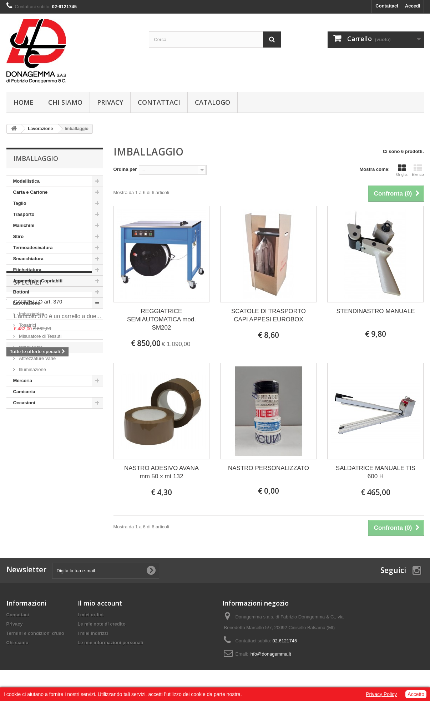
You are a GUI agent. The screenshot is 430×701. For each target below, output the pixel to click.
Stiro (18, 236)
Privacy (110, 102)
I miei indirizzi (93, 633)
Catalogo (212, 102)
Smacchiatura (28, 258)
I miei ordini (91, 614)
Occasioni (24, 402)
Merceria (22, 380)
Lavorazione (26, 303)
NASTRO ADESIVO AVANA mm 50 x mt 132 (161, 472)
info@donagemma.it (270, 654)
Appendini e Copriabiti (38, 280)
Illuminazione (32, 369)
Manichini (24, 225)
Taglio (19, 203)
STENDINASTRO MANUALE (375, 311)
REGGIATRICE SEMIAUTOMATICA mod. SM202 (161, 319)
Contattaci (386, 6)
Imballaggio (30, 347)
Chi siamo (65, 102)
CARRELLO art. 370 (38, 449)
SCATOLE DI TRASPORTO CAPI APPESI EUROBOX (268, 315)
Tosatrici (27, 325)
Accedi (412, 6)
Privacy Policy (381, 694)
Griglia (402, 170)
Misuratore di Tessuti (40, 336)
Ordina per (125, 169)
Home (24, 102)
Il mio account (100, 603)
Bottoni (21, 292)
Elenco (418, 170)
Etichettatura (27, 269)
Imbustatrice (31, 314)
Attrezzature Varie (37, 358)
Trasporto (24, 214)
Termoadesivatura (33, 247)
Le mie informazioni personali (110, 642)
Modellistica (26, 181)
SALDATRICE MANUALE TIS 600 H (375, 472)
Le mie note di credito (102, 624)
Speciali (27, 430)
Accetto (416, 694)
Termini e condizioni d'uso (35, 633)
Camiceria (24, 391)
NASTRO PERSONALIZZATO (268, 468)
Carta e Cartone (30, 192)
